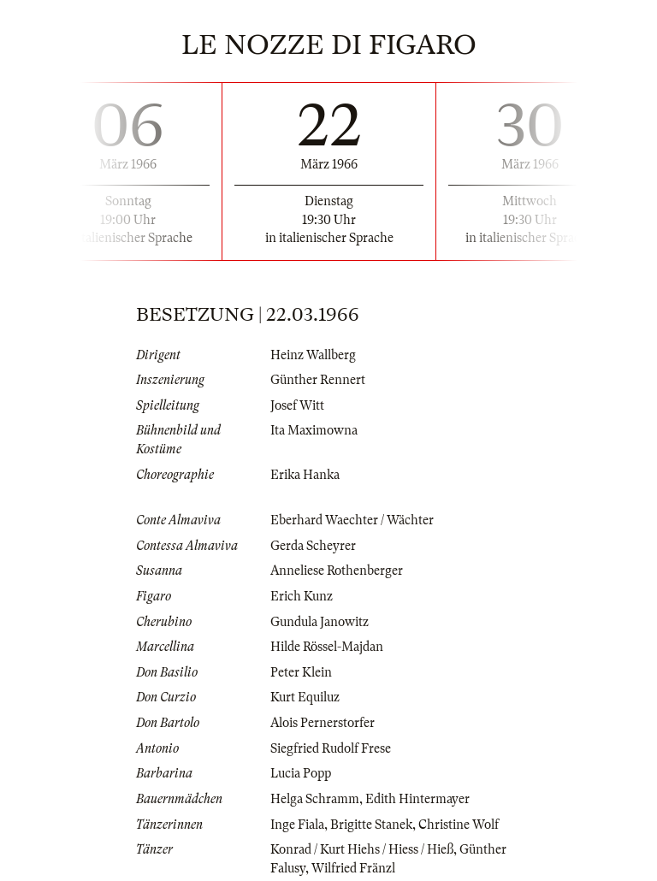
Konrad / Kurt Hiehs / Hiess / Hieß (361, 849)
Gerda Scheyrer (313, 546)
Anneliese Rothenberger (336, 570)
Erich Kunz (301, 596)
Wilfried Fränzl (353, 868)
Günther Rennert (317, 380)
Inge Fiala (297, 824)
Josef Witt (297, 405)
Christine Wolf (458, 824)
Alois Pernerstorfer (322, 723)
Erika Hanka (305, 475)
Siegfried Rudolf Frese (330, 748)
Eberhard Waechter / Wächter (352, 520)
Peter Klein (301, 672)
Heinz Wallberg (313, 355)
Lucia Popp (300, 773)
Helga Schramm (314, 799)
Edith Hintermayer (417, 799)
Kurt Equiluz (305, 697)
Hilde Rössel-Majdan (326, 646)
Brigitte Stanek (371, 824)
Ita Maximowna (314, 430)
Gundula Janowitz (319, 622)
